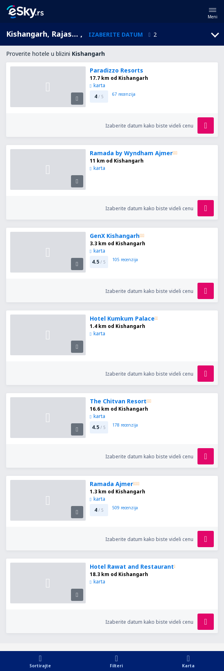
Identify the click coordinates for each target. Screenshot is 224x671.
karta (97, 85)
